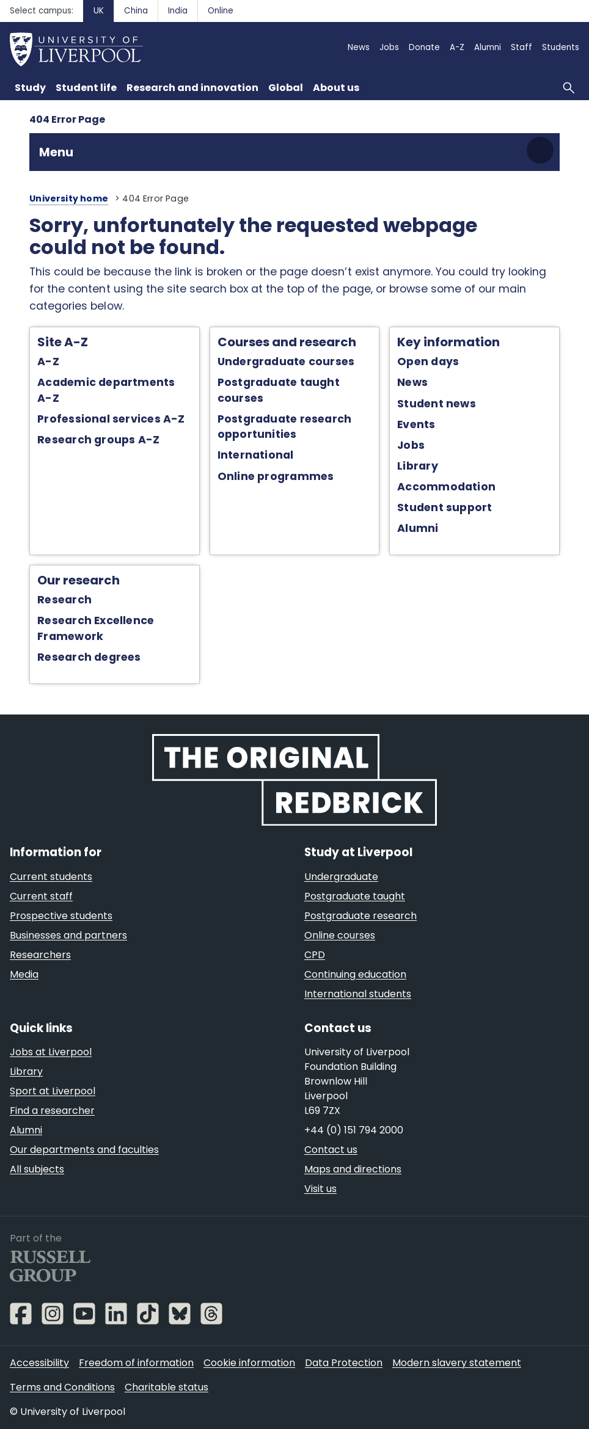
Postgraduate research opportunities (285, 427)
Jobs (411, 445)
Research (64, 599)
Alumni (417, 528)
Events (416, 424)
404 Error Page (67, 119)
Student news (436, 403)
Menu (56, 152)
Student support (444, 507)
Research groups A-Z (98, 439)
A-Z (48, 361)
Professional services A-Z (111, 419)
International (256, 455)
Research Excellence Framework (95, 628)
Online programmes (276, 476)
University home (68, 198)
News (412, 382)
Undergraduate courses (286, 361)
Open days (428, 361)
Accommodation (446, 486)
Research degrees (89, 657)
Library (417, 466)
